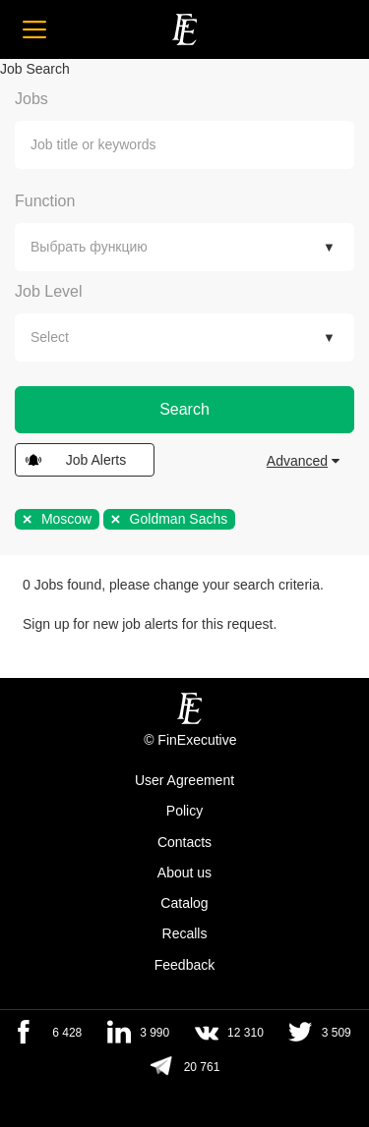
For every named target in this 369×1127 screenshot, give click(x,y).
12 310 (245, 1033)
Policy (184, 811)
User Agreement (184, 780)
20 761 (202, 1067)
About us (184, 872)
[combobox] (184, 145)
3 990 (154, 1033)
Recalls (185, 934)
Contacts (184, 842)
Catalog (184, 903)
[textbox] (199, 145)
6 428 (67, 1033)
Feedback (184, 965)
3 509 (336, 1033)
